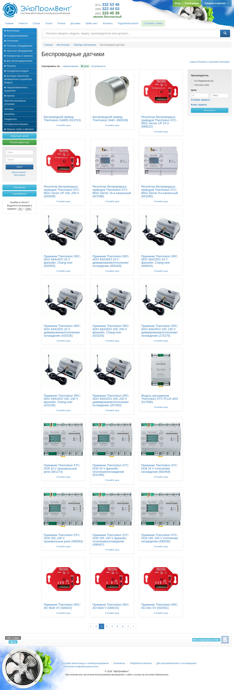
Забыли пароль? (19, 172)
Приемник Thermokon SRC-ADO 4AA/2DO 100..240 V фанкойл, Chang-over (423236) (62, 400)
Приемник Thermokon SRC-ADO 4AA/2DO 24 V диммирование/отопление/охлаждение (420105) (62, 330)
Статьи (36, 23)
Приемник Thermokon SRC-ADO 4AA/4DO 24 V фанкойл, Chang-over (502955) (62, 261)
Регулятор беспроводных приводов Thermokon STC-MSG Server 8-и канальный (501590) (159, 191)
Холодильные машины (16, 124)
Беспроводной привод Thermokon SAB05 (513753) (62, 118)
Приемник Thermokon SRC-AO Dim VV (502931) (159, 606)
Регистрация (19, 175)
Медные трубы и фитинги (19, 129)
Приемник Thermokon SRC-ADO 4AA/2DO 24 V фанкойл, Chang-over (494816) (159, 261)
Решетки (10, 66)
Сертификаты (19, 193)
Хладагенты (10, 119)
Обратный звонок (19, 136)
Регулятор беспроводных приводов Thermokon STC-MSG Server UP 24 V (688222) (159, 121)
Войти (19, 167)
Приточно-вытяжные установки (15, 102)
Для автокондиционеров (18, 61)
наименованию (70, 66)
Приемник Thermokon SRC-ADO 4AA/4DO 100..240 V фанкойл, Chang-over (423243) (111, 330)
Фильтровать (209, 110)
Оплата (61, 23)
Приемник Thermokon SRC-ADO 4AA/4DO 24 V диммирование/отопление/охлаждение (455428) (111, 261)
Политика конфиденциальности (80, 666)
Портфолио (19, 187)
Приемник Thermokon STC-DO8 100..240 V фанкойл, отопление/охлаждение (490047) (110, 539)
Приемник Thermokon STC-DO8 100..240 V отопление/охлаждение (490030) (159, 538)
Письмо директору (19, 142)
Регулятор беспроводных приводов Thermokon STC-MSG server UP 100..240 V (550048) (62, 191)
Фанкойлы (9, 114)
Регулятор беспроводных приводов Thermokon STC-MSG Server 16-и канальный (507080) (111, 191)
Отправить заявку (153, 23)
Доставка (75, 23)
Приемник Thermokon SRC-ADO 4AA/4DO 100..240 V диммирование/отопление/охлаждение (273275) (159, 330)
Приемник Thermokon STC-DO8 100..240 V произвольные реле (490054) (63, 538)
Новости (23, 23)
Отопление (11, 40)
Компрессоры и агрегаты (18, 56)
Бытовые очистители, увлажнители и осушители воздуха (18, 79)
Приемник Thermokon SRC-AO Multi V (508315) (111, 606)
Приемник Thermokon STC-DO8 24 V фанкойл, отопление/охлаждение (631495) (110, 470)
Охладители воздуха (16, 71)
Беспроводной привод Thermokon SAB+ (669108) (110, 118)
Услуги (48, 23)
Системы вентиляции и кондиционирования (85, 663)
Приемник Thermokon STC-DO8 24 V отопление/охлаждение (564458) (159, 468)
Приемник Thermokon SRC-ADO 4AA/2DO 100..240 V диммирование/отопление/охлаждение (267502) (111, 400)
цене (85, 66)
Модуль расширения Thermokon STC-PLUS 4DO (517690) (159, 399)
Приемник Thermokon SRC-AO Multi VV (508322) (62, 606)
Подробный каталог (128, 23)
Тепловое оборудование (18, 45)
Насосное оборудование (18, 50)
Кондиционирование (16, 35)
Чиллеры (9, 109)
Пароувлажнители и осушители (16, 89)
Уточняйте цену (63, 125)
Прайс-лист (91, 23)
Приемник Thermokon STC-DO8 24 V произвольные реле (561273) (62, 468)
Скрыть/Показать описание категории (209, 62)
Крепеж (9, 95)
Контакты (108, 23)
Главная (9, 23)
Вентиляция (11, 30)
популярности (98, 66)
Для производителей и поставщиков (176, 663)
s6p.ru (13, 642)
